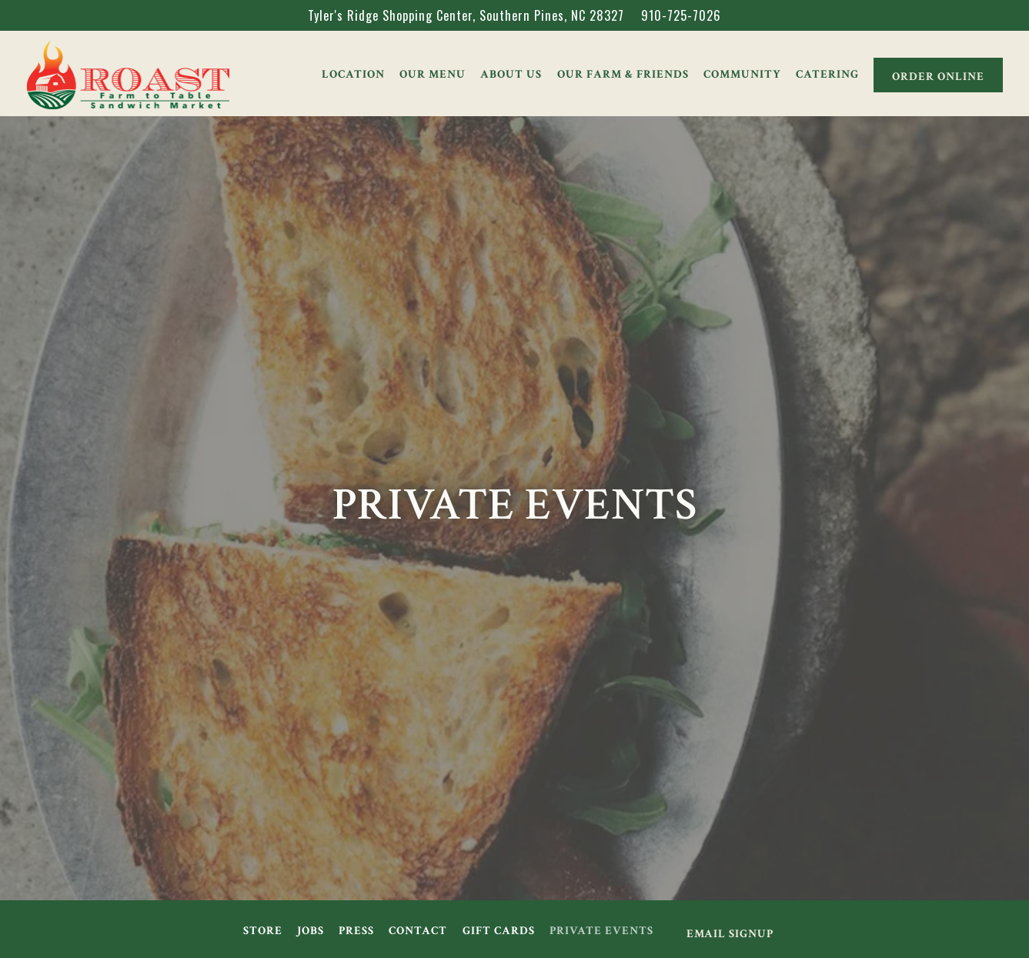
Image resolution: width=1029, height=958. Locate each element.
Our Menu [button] (432, 74)
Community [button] (742, 74)
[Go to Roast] (466, 15)
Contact (418, 930)
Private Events (601, 930)
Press (356, 930)
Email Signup (730, 933)
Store (262, 930)
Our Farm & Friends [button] (623, 74)
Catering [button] (827, 74)
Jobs (310, 930)
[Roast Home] (128, 72)
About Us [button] (511, 74)
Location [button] (353, 74)
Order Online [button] (938, 76)
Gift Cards (499, 930)
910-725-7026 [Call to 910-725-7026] (681, 15)
